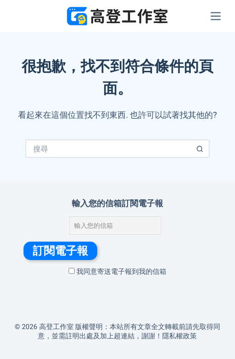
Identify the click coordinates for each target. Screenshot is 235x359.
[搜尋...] (108, 148)
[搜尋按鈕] (200, 148)
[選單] (216, 16)
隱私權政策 (179, 336)
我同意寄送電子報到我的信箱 (117, 271)
